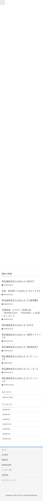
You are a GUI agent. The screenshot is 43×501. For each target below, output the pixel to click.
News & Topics (8, 397)
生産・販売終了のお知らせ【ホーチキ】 (21, 291)
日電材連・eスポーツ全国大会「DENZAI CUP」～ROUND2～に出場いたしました (21, 313)
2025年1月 (6, 419)
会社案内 (5, 455)
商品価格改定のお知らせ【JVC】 (18, 325)
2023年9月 (6, 429)
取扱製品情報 (6, 465)
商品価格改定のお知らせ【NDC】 (18, 281)
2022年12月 (7, 439)
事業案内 (5, 460)
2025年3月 (6, 410)
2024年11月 (7, 424)
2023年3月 (6, 434)
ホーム (4, 450)
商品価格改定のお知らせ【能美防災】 (20, 347)
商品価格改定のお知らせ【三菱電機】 (20, 300)
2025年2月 (6, 414)
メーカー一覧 (6, 470)
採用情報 (5, 475)
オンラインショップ (9, 480)
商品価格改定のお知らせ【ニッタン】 (20, 369)
